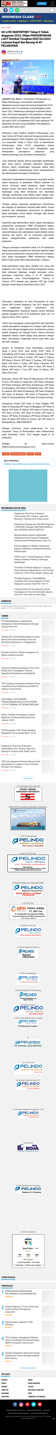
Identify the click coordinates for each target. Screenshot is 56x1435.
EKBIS (30, 1380)
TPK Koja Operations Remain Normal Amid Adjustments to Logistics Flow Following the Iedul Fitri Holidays (20, 764)
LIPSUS (31, 1387)
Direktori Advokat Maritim (39, 1413)
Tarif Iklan (46, 1410)
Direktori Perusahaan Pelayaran (18, 1413)
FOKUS (6, 454)
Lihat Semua (28, 778)
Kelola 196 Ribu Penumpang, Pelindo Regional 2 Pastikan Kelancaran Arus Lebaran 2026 (18, 717)
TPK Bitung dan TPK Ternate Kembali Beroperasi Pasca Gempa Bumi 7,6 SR (18, 731)
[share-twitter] (11, 10)
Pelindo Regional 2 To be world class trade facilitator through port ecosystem (22, 1309)
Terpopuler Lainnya (28, 1368)
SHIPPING (5, 1397)
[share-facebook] (5, 10)
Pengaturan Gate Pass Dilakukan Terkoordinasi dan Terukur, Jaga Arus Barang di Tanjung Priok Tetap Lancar (18, 749)
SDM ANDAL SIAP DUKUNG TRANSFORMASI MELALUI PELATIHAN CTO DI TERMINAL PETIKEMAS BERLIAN (19, 702)
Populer (42, 3)
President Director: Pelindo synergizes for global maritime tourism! (20, 653)
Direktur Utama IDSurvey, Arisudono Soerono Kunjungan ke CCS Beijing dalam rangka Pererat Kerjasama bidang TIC (28, 464)
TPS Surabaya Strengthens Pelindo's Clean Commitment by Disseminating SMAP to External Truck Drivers (20, 686)
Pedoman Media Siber (34, 1410)
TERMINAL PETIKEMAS (36, 1397)
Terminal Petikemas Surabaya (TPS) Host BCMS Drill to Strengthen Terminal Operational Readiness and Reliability (20, 671)
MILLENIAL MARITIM (36, 1390)
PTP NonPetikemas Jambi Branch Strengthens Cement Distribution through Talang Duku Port (19, 624)
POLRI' (30, 454)
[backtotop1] (54, 1418)
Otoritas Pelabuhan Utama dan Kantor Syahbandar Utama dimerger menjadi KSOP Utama (22, 1356)
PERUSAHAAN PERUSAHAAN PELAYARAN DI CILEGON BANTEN (20, 1292)
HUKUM (4, 1387)
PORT (38, 454)
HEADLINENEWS (18, 454)
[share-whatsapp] (17, 10)
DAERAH (4, 1380)
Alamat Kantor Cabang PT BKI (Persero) (19, 1323)
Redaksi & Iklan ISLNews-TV (15, 1410)
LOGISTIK (4, 1390)
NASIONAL (5, 1393)
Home (3, 27)
